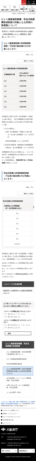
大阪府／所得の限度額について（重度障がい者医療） (17, 34)
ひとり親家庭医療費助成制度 (16, 359)
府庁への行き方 (6, 451)
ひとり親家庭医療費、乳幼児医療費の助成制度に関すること (19, 353)
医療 (17, 401)
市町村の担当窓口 (22, 274)
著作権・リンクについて (10, 413)
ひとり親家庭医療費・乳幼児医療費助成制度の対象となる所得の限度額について (19, 371)
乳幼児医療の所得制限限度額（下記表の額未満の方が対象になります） (17, 176)
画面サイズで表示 (28, 61)
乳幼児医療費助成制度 (14, 364)
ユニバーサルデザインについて (11, 416)
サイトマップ (6, 423)
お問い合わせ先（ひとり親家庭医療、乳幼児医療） (18, 386)
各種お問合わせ (23, 451)
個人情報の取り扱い (8, 420)
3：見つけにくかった (12, 327)
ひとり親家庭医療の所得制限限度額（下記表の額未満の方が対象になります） (17, 46)
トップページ (4, 401)
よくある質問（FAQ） (14, 392)
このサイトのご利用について (11, 410)
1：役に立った (10, 314)
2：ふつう (22, 314)
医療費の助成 (23, 401)
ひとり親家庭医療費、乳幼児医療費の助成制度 (17, 345)
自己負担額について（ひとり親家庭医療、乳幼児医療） (19, 379)
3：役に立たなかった (12, 317)
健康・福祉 (12, 401)
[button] (23, 2)
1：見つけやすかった (12, 325)
